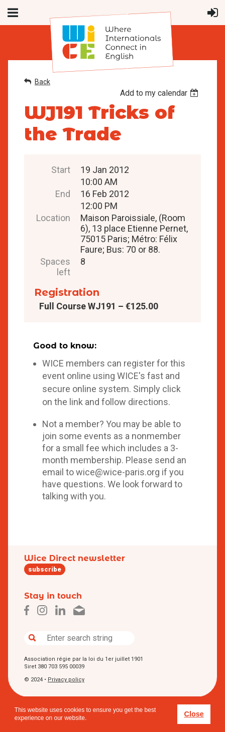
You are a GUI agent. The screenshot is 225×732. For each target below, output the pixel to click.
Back (42, 82)
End (62, 194)
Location (53, 218)
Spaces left (55, 266)
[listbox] (160, 93)
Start (60, 169)
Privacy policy (66, 679)
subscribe (44, 569)
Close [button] (193, 714)
